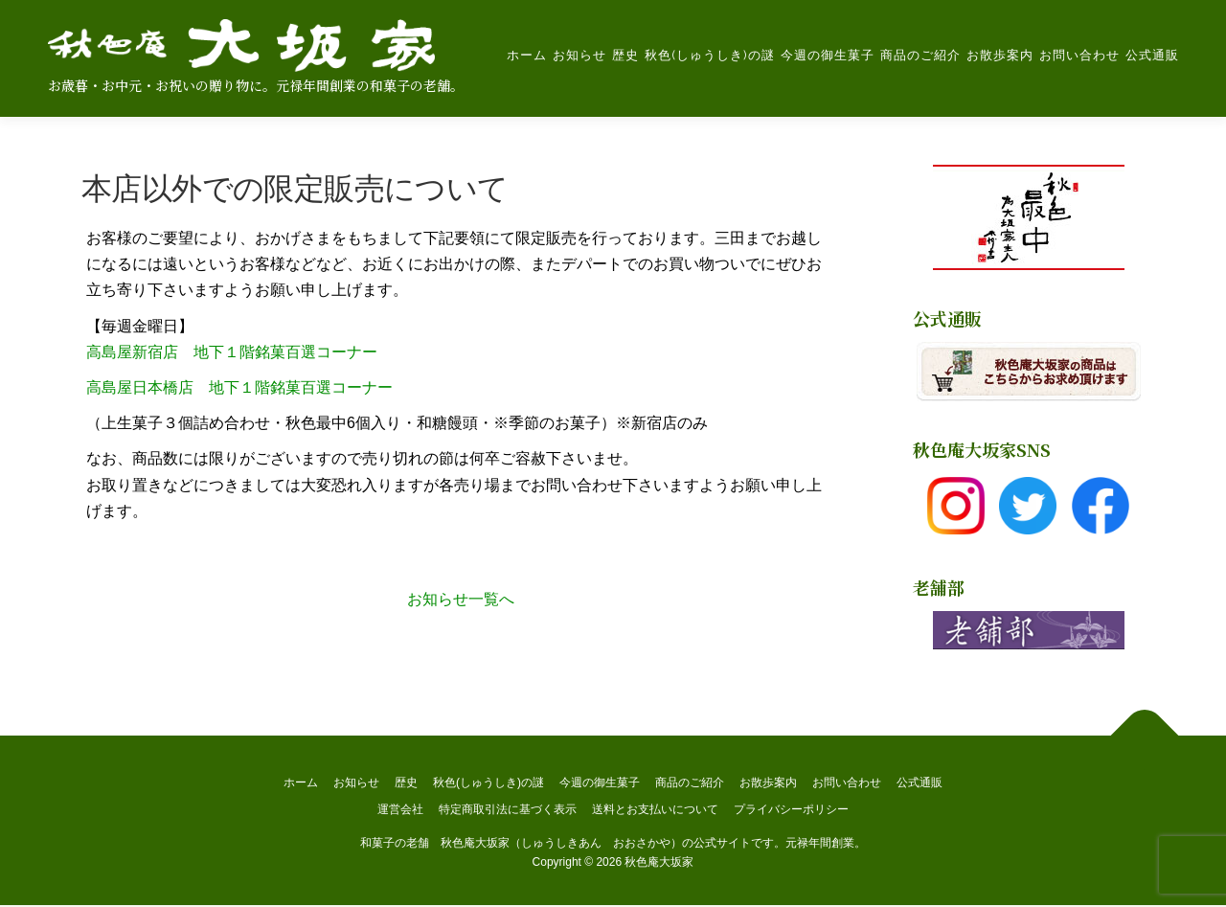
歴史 (624, 55)
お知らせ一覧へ (460, 600)
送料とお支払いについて (655, 810)
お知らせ (578, 55)
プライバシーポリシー (791, 810)
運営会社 (400, 810)
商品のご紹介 (919, 55)
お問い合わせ (1078, 55)
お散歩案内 (999, 55)
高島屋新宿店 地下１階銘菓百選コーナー (231, 353)
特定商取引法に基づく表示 (508, 810)
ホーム (526, 55)
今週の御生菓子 (827, 55)
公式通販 (1151, 55)
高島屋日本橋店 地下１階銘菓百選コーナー (239, 388)
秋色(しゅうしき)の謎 (709, 55)
